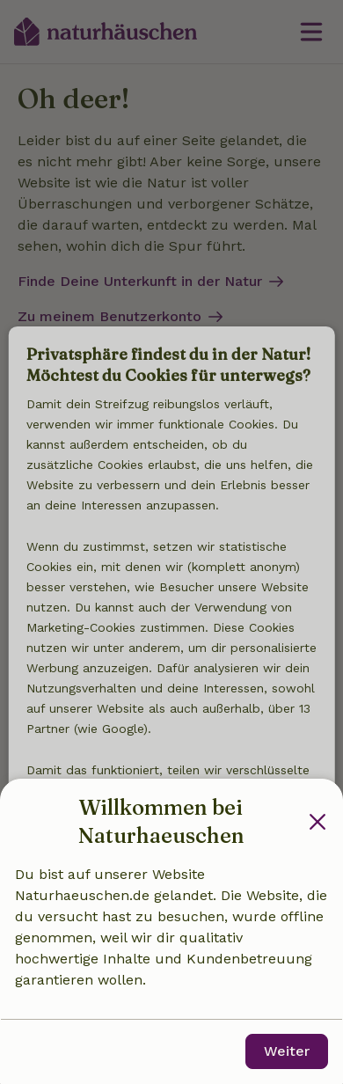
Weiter (287, 1051)
